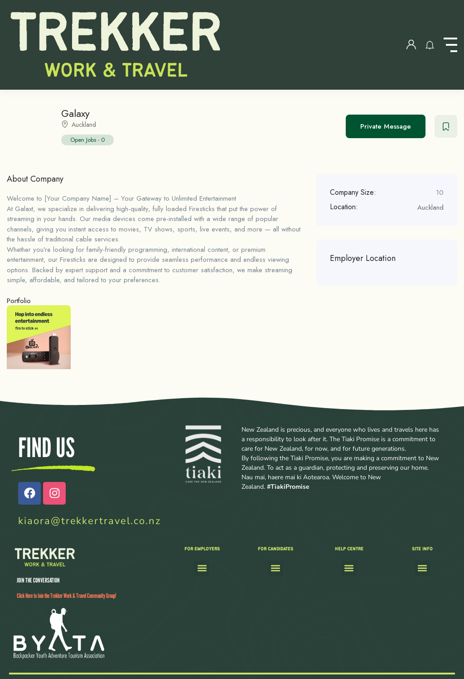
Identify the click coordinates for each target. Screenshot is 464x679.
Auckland (84, 124)
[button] (201, 568)
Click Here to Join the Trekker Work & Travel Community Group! (66, 595)
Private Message (385, 126)
